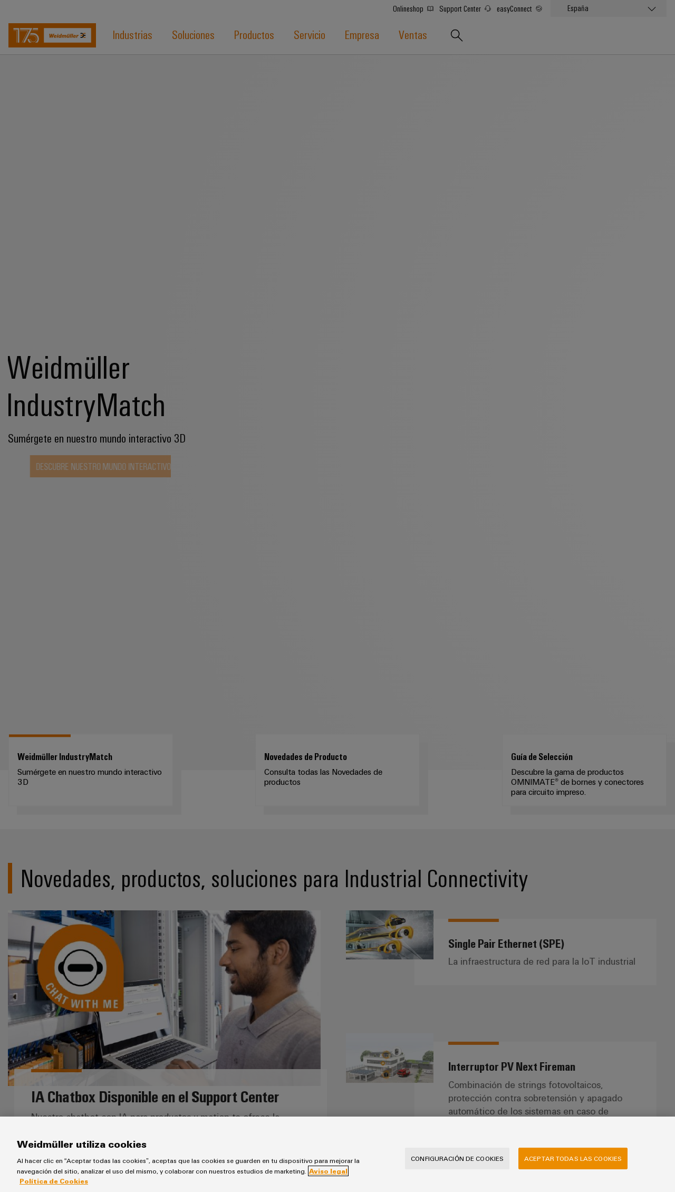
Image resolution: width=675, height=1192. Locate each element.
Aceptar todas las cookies (573, 1158)
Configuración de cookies (457, 1158)
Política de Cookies (54, 1181)
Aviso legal (328, 1171)
